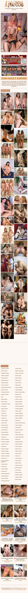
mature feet (4, 466)
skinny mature (18, 472)
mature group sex (5, 480)
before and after (5, 375)
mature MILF (18, 394)
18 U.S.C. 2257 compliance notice (18, 589)
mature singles (18, 425)
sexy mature (18, 470)
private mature (18, 467)
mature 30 (3, 411)
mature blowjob (5, 434)
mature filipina (4, 469)
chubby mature (4, 380)
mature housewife (19, 370)
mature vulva (18, 448)
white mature (18, 479)
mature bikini (4, 429)
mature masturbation (20, 392)
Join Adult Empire (14, 78)
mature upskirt (18, 444)
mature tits (17, 439)
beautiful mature (5, 373)
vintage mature (18, 477)
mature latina (18, 382)
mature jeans (18, 375)
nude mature (18, 460)
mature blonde (4, 432)
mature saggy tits (19, 415)
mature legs (18, 385)
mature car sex (4, 444)
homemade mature (5, 403)
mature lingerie (18, 389)
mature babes (4, 420)
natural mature (18, 458)
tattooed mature (19, 474)
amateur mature (5, 368)
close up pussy (4, 385)
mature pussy (18, 411)
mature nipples (18, 401)
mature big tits (4, 427)
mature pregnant (19, 408)
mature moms (18, 396)
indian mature (4, 408)
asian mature (4, 370)
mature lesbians (19, 387)
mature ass (4, 418)
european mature (5, 392)
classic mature (4, 382)
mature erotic (4, 464)
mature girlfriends (5, 473)
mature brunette (5, 439)
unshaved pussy (19, 441)
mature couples (5, 451)
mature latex (18, 380)
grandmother (4, 399)
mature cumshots (5, 455)
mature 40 (3, 413)
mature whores (18, 451)
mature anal (4, 415)
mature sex (17, 420)
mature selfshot (18, 418)
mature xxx (17, 455)
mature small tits (19, 429)
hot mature (3, 406)
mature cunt (4, 458)
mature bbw (4, 422)
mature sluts (18, 427)
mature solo (18, 432)
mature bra (3, 437)
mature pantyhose (19, 406)
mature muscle (18, 399)
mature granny (4, 478)
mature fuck (4, 471)
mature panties (18, 403)
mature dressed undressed (5, 461)
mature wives (18, 453)
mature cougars (5, 448)
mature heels (18, 368)
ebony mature (4, 389)
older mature (18, 463)
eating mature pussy (6, 387)
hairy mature (4, 401)
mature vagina (18, 446)
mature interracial (19, 373)
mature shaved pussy (20, 422)
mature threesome (19, 437)
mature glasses (5, 476)
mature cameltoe (5, 441)
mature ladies (18, 378)
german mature (5, 394)
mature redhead (19, 413)
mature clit (3, 446)
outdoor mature (18, 465)
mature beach (4, 425)
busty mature (4, 378)
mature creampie (5, 453)
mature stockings (19, 434)
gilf (2, 396)
